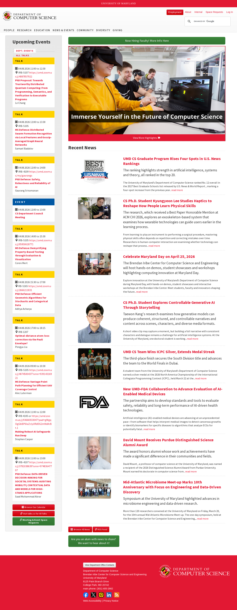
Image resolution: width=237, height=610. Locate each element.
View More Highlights (147, 137)
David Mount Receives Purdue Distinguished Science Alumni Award (168, 442)
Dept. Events (26, 50)
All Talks (22, 55)
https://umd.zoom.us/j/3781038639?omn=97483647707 (33, 466)
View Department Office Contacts (99, 565)
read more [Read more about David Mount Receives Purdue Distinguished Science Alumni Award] (191, 471)
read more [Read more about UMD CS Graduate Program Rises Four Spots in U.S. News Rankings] (177, 190)
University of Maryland (118, 3)
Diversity (103, 30)
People (9, 30)
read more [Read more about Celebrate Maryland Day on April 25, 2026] (142, 291)
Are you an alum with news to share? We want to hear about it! (94, 541)
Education (42, 30)
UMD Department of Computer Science (29, 16)
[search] (207, 21)
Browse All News (80, 529)
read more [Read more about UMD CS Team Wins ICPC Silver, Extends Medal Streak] (201, 378)
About (188, 12)
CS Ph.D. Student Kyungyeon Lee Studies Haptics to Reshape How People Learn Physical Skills (167, 203)
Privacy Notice (110, 600)
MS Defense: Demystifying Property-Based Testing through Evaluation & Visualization (30, 253)
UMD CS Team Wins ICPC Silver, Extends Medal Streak (169, 351)
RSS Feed (101, 529)
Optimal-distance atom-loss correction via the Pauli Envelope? (32, 339)
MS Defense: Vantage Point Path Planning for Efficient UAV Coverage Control (33, 385)
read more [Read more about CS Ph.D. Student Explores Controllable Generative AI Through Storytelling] (192, 338)
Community (85, 30)
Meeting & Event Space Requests (34, 521)
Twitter (93, 594)
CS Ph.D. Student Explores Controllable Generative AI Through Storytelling (169, 305)
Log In (229, 12)
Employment (175, 12)
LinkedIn (109, 594)
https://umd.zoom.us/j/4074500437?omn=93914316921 (33, 373)
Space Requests (214, 12)
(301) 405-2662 (105, 588)
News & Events (63, 30)
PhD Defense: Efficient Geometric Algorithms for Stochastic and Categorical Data (31, 299)
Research (24, 30)
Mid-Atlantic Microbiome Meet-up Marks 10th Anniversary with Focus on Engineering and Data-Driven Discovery (172, 486)
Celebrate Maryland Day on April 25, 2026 (159, 256)
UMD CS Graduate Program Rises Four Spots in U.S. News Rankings (172, 161)
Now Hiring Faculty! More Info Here (147, 41)
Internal (198, 12)
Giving (117, 30)
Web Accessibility (92, 600)
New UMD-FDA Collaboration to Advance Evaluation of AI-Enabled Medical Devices (172, 391)
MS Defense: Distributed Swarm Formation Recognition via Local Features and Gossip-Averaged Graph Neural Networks (33, 137)
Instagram (101, 594)
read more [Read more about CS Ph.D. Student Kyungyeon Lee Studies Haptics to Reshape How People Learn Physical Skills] (154, 245)
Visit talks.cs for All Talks (33, 513)
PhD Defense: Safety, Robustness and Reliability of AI (32, 183)
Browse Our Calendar (33, 507)
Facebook (85, 594)
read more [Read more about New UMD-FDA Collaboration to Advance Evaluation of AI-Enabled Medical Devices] (149, 429)
